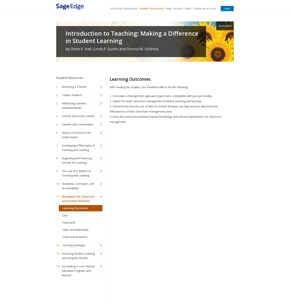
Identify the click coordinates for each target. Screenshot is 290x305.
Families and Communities (77, 124)
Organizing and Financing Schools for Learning (77, 160)
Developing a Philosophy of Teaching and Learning (78, 148)
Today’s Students (72, 95)
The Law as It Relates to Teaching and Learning (76, 173)
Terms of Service (166, 291)
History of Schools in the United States (76, 135)
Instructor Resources (123, 8)
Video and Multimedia (75, 229)
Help (169, 8)
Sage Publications (77, 291)
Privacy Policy (209, 291)
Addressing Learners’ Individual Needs (74, 106)
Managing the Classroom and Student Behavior (78, 199)
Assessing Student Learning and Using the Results (78, 256)
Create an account (204, 8)
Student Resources (151, 8)
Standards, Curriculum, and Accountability (78, 186)
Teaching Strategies (73, 245)
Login (227, 8)
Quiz (65, 215)
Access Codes (182, 8)
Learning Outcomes (75, 208)
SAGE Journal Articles (75, 237)
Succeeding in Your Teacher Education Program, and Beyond (78, 271)
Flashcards (69, 222)
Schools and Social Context (78, 116)
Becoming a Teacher (74, 86)
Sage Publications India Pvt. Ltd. (110, 291)
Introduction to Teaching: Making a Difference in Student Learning (131, 37)
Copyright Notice (189, 291)
